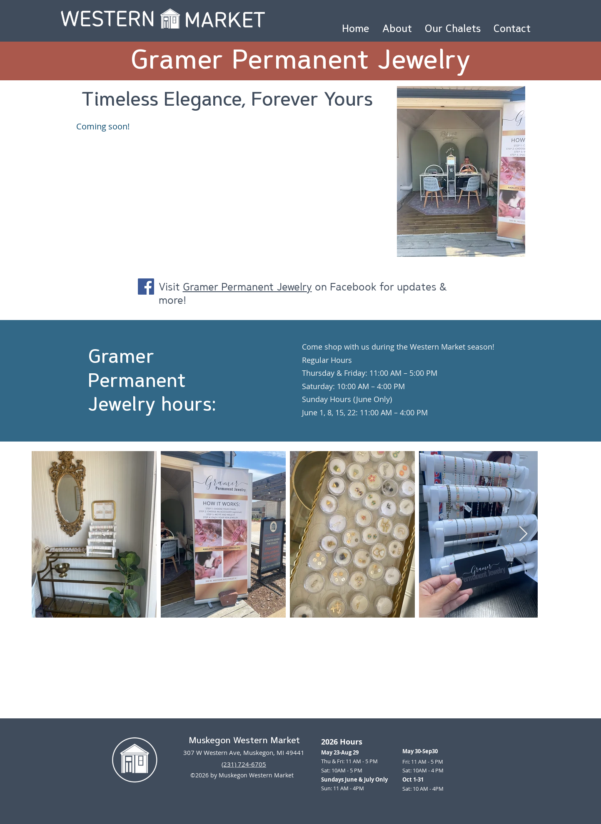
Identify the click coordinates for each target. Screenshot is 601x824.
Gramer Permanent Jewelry (247, 286)
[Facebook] (146, 286)
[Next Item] (523, 534)
